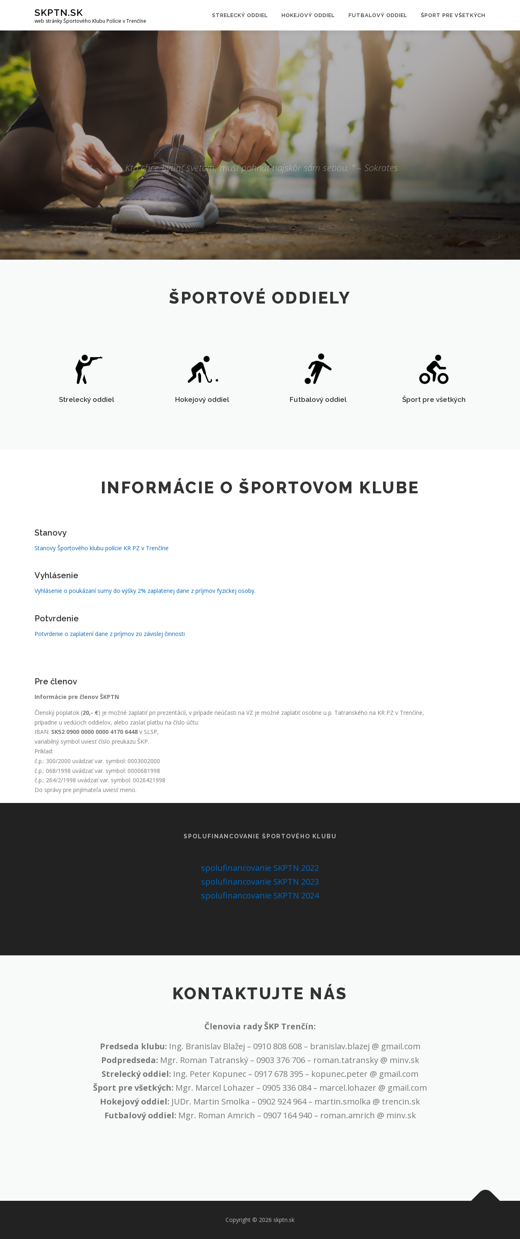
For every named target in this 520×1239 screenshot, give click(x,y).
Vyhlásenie (56, 586)
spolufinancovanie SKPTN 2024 (260, 895)
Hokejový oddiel (308, 15)
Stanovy (51, 543)
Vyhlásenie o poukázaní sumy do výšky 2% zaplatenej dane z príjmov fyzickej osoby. (145, 601)
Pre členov (56, 724)
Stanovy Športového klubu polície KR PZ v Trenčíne (102, 558)
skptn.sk (59, 12)
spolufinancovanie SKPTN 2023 (260, 881)
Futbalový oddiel (378, 15)
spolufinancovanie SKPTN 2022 (260, 867)
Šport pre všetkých (453, 15)
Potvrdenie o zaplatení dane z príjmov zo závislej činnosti (110, 644)
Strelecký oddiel (240, 15)
